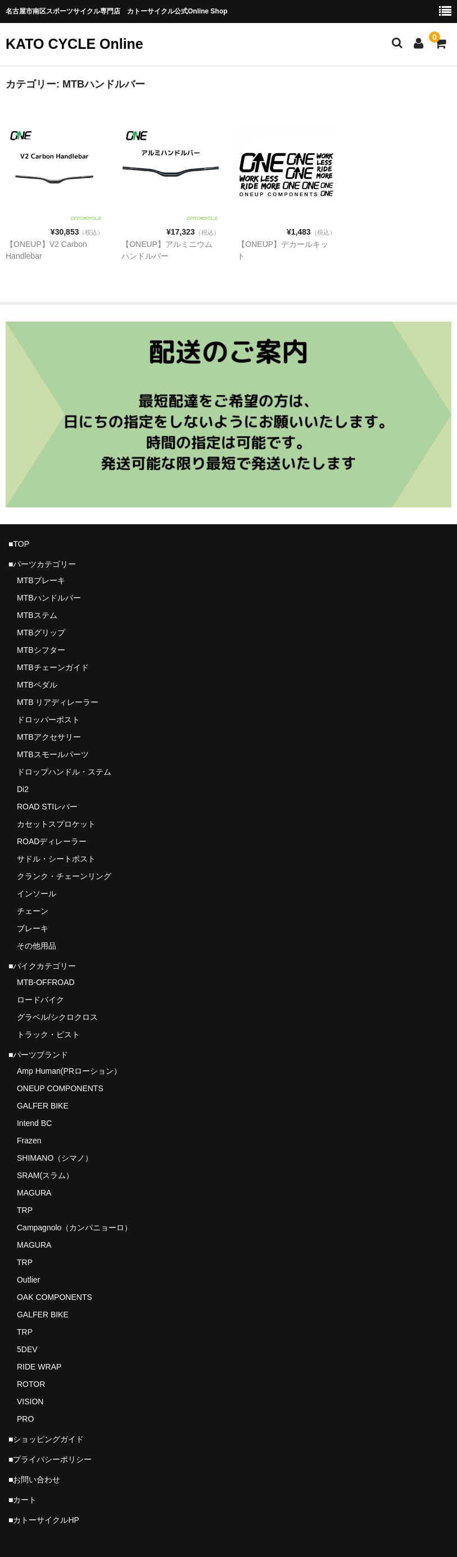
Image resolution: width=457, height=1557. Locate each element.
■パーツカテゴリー (42, 564)
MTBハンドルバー (49, 597)
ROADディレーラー (52, 841)
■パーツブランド (38, 1054)
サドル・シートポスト (56, 858)
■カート (22, 1499)
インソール (36, 893)
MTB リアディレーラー (57, 702)
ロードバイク (40, 999)
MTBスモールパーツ (53, 754)
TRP (25, 1210)
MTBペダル (37, 684)
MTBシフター (41, 649)
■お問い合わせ (34, 1479)
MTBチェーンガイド (53, 667)
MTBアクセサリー (49, 736)
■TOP (18, 543)
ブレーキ (32, 928)
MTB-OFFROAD (46, 982)
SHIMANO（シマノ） (55, 1157)
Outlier (28, 1279)
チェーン (32, 910)
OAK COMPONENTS (54, 1297)
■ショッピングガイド (46, 1439)
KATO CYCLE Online (74, 44)
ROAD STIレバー (47, 806)
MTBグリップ (41, 632)
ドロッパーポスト (48, 719)
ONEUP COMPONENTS (60, 1088)
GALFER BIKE (43, 1105)
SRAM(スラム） (45, 1175)
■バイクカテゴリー (42, 965)
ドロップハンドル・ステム (64, 771)
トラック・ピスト (48, 1034)
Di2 (23, 789)
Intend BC (34, 1123)
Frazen (29, 1140)
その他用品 (36, 945)
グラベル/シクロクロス (57, 1017)
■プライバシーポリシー (50, 1459)
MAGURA (34, 1192)
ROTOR (31, 1384)
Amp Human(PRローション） (69, 1070)
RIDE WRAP (39, 1366)
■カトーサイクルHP (43, 1519)
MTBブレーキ (41, 580)
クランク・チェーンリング (64, 876)
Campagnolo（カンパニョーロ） (74, 1227)
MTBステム (37, 615)
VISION (30, 1401)
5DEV (27, 1349)
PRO (25, 1418)
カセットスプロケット (56, 823)
